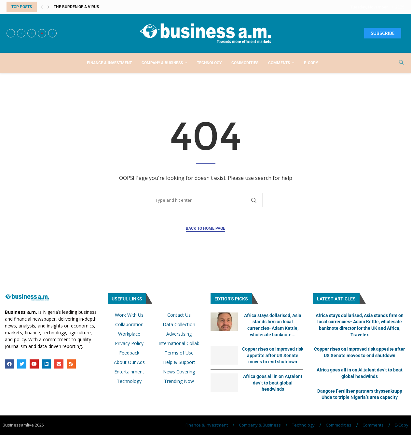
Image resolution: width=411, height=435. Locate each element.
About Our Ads (129, 362)
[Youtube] (42, 33)
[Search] (401, 63)
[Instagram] (31, 33)
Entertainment (129, 372)
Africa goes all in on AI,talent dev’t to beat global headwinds (272, 383)
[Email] (52, 33)
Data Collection (179, 324)
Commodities (244, 63)
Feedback (129, 353)
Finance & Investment (109, 63)
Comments (279, 63)
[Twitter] (21, 33)
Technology (209, 63)
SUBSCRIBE (383, 33)
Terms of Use (179, 353)
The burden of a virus (76, 7)
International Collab (178, 343)
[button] (42, 7)
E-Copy (311, 63)
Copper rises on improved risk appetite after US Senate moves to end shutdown (272, 355)
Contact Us (179, 315)
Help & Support (179, 362)
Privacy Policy (129, 343)
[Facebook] (11, 33)
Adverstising (179, 334)
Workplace (129, 334)
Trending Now (179, 381)
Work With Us (129, 315)
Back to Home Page (205, 228)
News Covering (179, 372)
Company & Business (162, 63)
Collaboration (129, 324)
